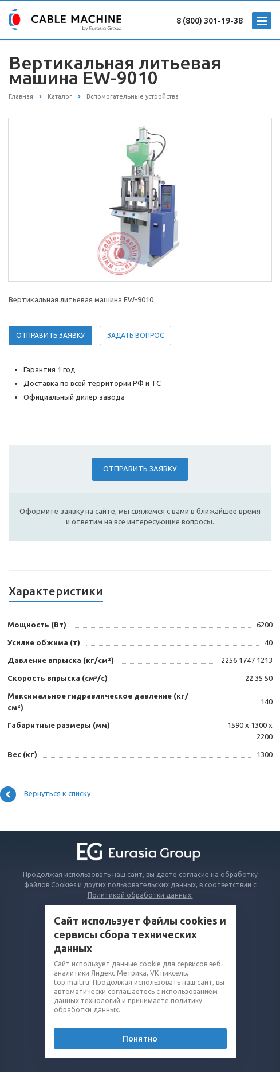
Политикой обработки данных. (140, 895)
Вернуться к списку (45, 794)
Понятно (140, 1038)
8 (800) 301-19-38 (209, 20)
